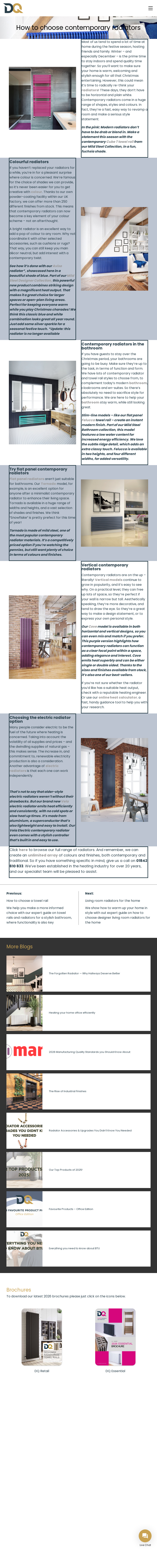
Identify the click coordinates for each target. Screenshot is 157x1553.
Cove (92, 626)
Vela (65, 801)
